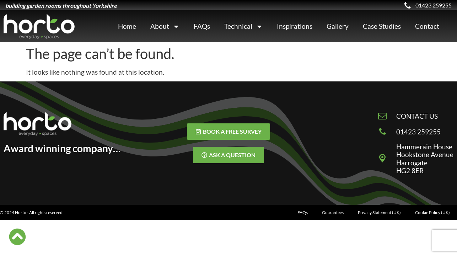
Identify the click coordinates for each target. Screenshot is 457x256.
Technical (243, 26)
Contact (427, 26)
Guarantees (333, 212)
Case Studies (382, 26)
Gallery (338, 26)
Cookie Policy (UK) (432, 212)
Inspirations (294, 26)
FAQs (202, 26)
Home (127, 26)
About (164, 26)
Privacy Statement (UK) (379, 212)
